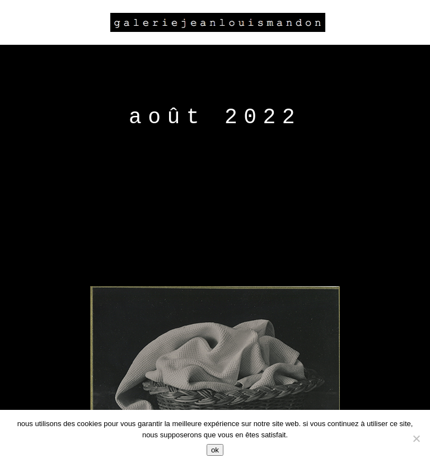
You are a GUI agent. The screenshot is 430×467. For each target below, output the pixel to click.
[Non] (416, 438)
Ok (215, 450)
